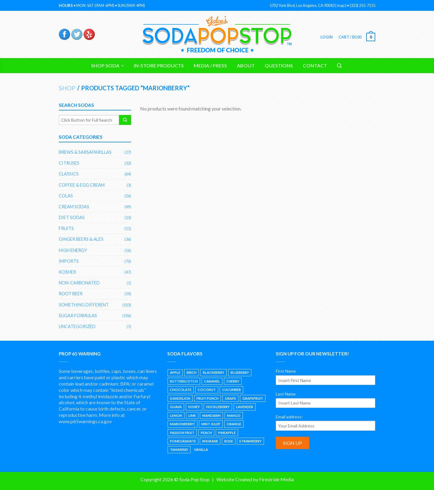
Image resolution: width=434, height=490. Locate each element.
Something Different (84, 304)
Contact (315, 65)
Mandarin (211, 415)
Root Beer (71, 293)
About (246, 65)
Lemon (176, 415)
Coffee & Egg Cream (82, 185)
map (340, 5)
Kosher (67, 271)
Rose (228, 441)
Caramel (212, 381)
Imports (69, 261)
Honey (194, 407)
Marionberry (182, 424)
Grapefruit (252, 398)
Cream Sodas (74, 206)
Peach (206, 433)
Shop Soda (105, 65)
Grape (230, 398)
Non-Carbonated (79, 282)
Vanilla (201, 449)
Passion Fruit (182, 433)
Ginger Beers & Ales (81, 239)
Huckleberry (218, 407)
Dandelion (180, 398)
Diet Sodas (72, 217)
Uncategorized (77, 326)
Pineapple (227, 433)
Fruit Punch (208, 398)
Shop (67, 87)
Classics (69, 173)
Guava (176, 407)
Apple (175, 372)
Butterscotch (184, 381)
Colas (66, 195)
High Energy (73, 250)
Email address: (289, 416)
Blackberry (213, 372)
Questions (279, 65)
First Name (286, 371)
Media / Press (210, 65)
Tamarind (179, 449)
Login (326, 37)
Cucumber (231, 390)
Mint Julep (210, 424)
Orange (234, 424)
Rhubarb (210, 441)
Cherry (232, 381)
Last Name (286, 393)
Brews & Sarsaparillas (85, 152)
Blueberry (240, 372)
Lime (192, 415)
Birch (192, 372)
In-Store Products (159, 65)
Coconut (207, 390)
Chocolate (180, 390)
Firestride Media (276, 479)
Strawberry (250, 441)
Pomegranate (183, 441)
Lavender (244, 407)
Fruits (66, 228)
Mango (234, 415)
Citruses (69, 163)
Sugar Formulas (78, 315)
